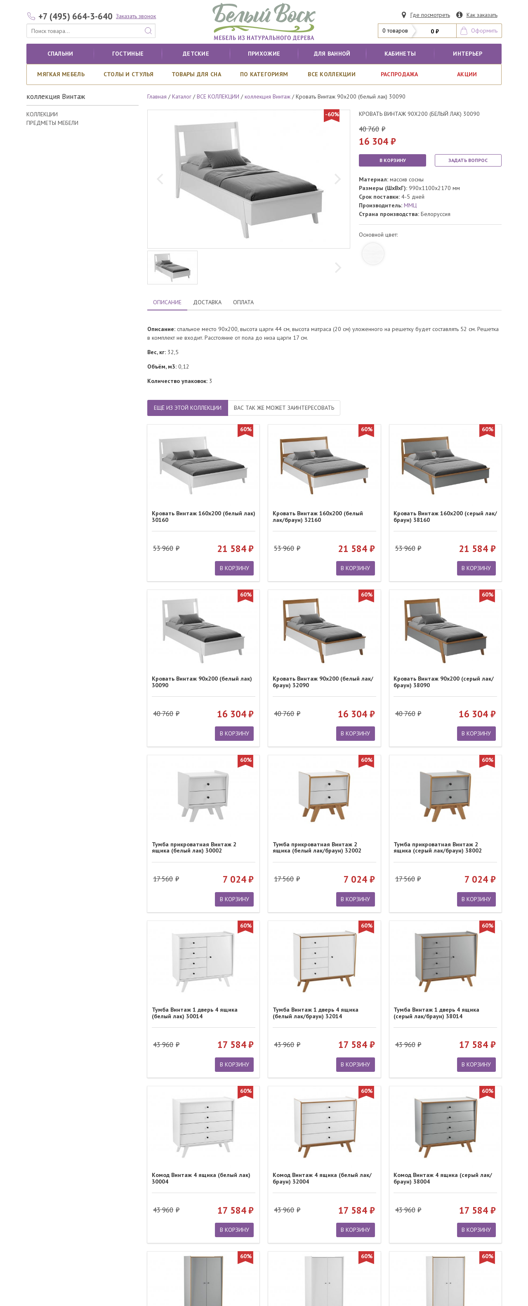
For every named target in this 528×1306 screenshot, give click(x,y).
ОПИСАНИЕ (167, 302)
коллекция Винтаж (267, 96)
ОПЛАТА (243, 302)
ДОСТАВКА (207, 302)
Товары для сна (196, 74)
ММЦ (410, 205)
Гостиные (128, 53)
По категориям (264, 74)
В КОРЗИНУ (393, 160)
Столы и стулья (129, 74)
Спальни (60, 53)
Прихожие (264, 53)
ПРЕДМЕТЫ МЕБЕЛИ (52, 123)
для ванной (332, 53)
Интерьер (467, 53)
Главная (157, 96)
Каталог (181, 96)
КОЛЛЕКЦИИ (42, 114)
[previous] (161, 179)
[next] (337, 179)
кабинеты (400, 53)
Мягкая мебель (61, 74)
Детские (196, 53)
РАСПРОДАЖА (399, 74)
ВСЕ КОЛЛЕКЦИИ (332, 74)
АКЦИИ (467, 74)
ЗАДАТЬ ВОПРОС (468, 160)
